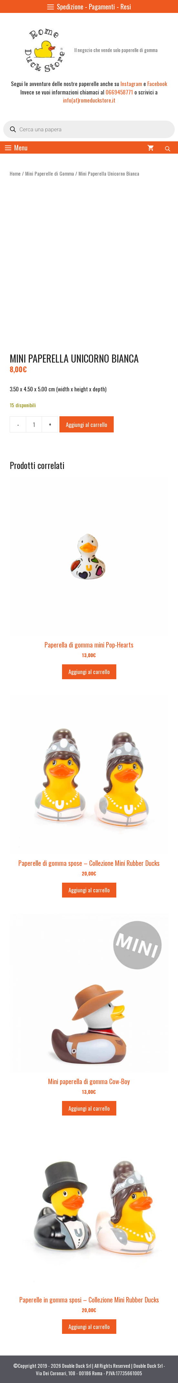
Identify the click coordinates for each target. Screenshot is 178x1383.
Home (15, 173)
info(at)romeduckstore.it (89, 100)
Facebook (157, 84)
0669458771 (119, 92)
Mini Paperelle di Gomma (49, 173)
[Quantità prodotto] (34, 424)
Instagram (131, 84)
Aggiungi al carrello (86, 424)
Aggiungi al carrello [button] (89, 672)
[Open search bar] (168, 147)
